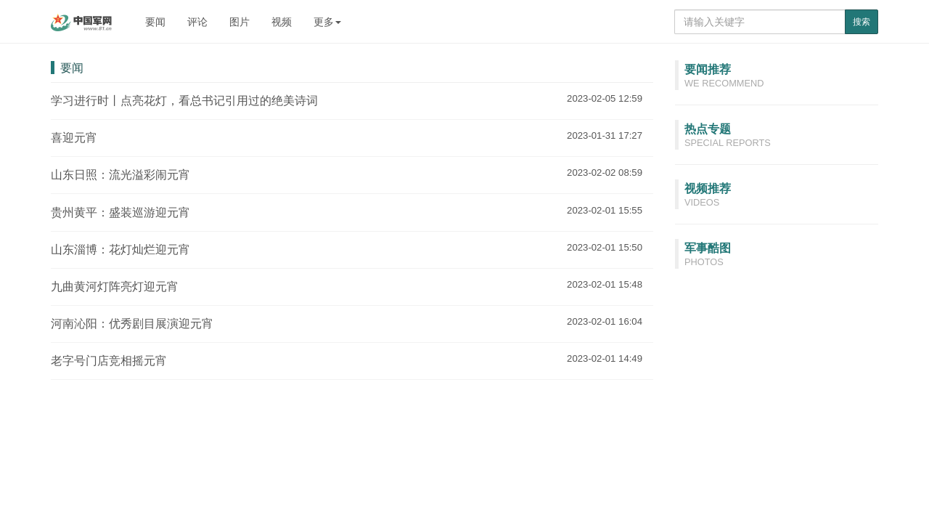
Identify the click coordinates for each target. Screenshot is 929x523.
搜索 (861, 22)
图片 (239, 22)
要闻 (155, 22)
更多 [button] (327, 22)
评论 (197, 22)
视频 (281, 22)
